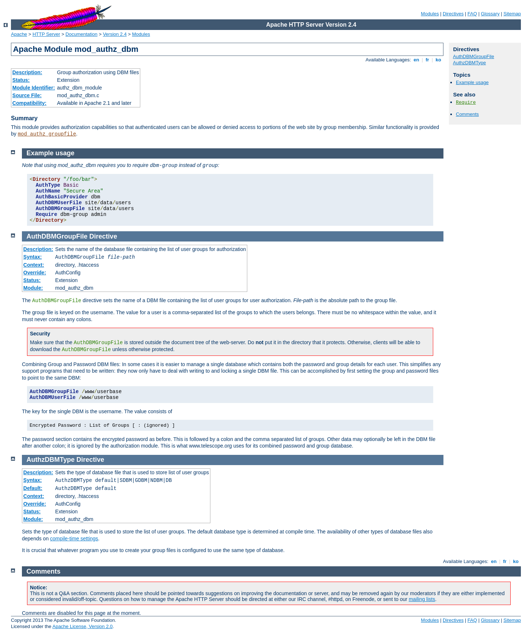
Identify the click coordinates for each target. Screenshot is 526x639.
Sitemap (512, 13)
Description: (27, 72)
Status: (21, 80)
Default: (32, 488)
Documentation (81, 34)
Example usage (472, 82)
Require (466, 102)
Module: (33, 288)
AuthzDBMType (469, 62)
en (416, 59)
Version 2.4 (115, 34)
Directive (103, 236)
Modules (430, 13)
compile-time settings (74, 538)
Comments (467, 114)
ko (438, 59)
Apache (19, 34)
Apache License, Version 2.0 (82, 626)
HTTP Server (46, 34)
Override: (34, 272)
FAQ (472, 13)
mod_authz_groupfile (47, 134)
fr (427, 59)
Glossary (490, 13)
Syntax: (32, 257)
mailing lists (422, 599)
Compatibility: (29, 103)
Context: (33, 265)
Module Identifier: (33, 88)
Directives (453, 13)
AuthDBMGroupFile (473, 56)
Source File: (27, 95)
